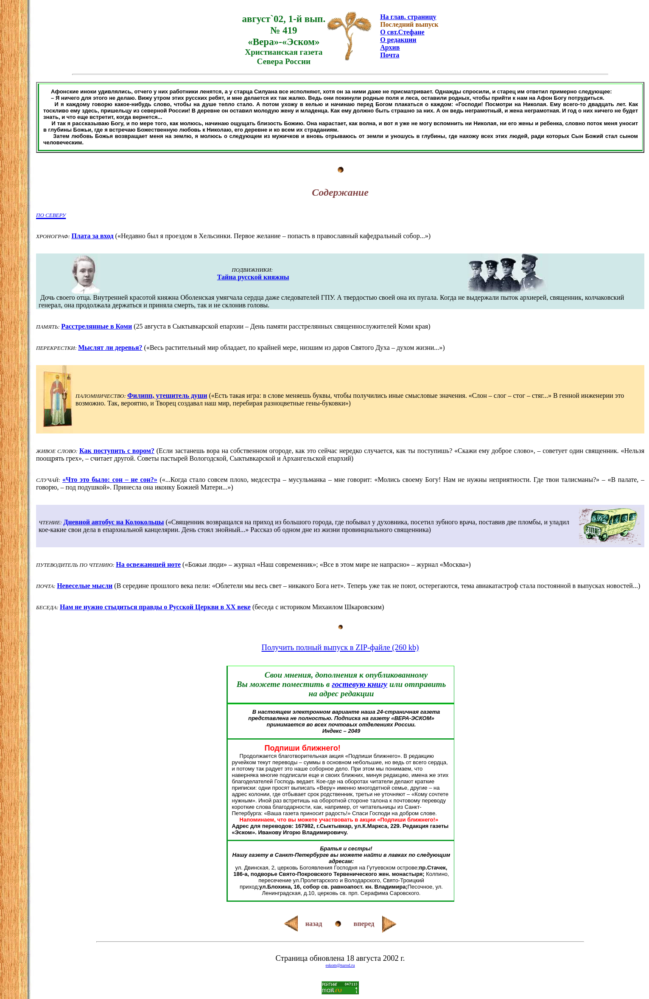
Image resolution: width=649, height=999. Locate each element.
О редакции (398, 39)
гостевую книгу (359, 684)
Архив (390, 47)
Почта (389, 55)
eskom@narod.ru (340, 965)
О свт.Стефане (402, 32)
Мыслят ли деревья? (110, 347)
